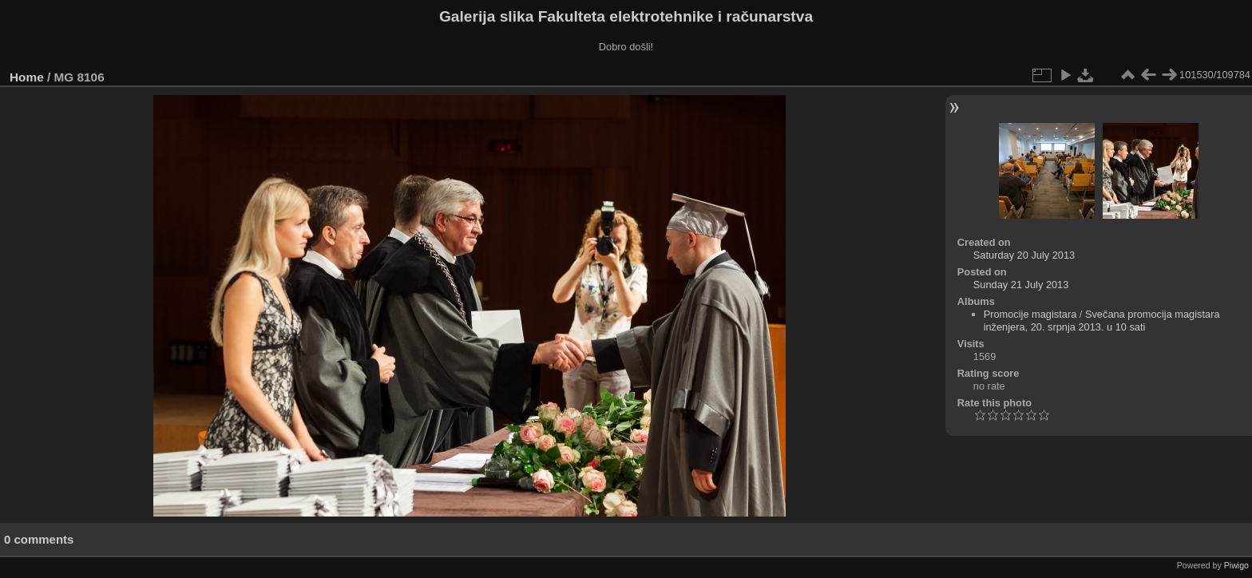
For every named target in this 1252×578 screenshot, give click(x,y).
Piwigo (1236, 565)
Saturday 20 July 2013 (1024, 255)
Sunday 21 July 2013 (1021, 285)
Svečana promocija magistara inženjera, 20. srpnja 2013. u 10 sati (1102, 320)
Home (27, 77)
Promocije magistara (1030, 314)
